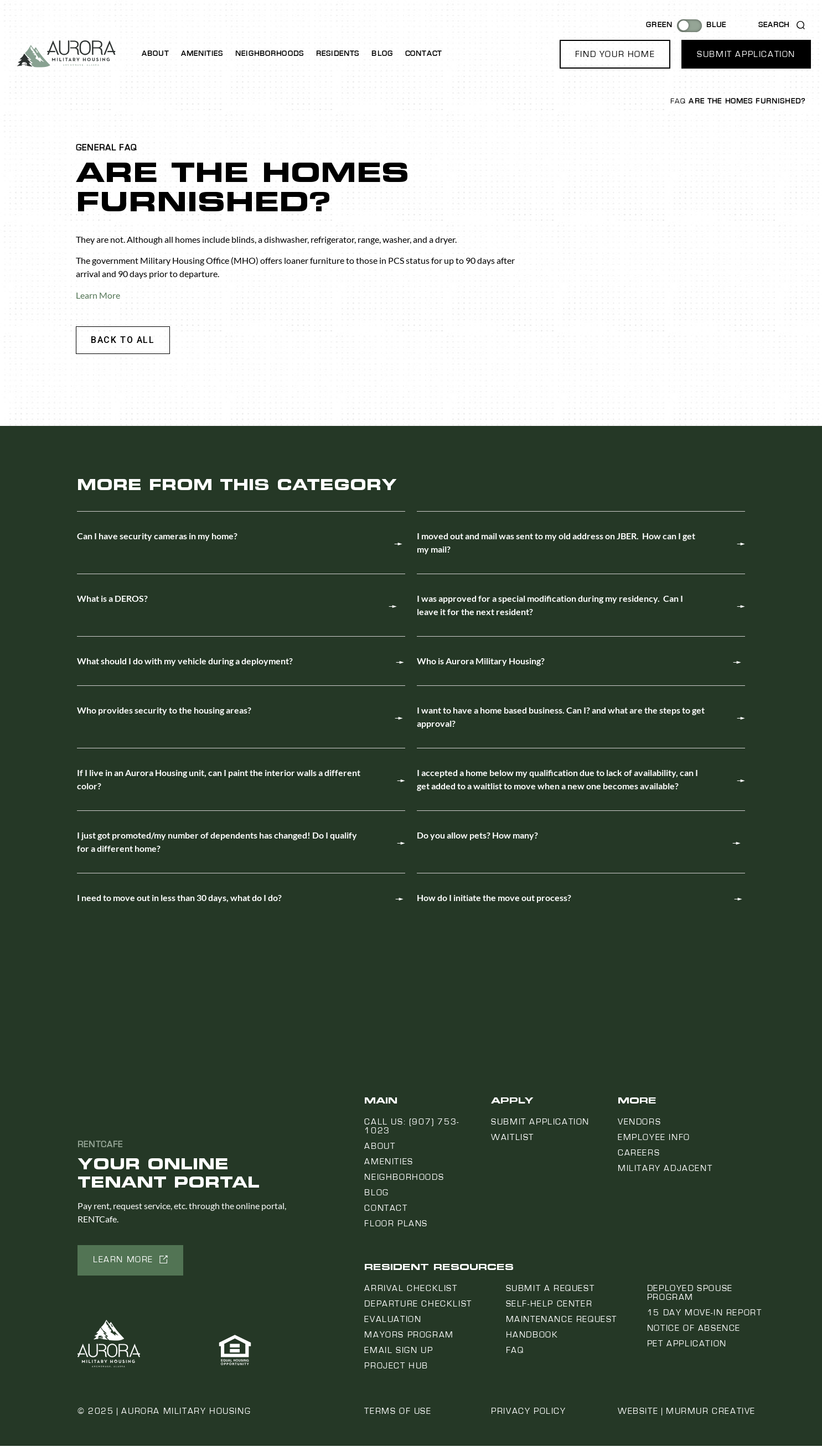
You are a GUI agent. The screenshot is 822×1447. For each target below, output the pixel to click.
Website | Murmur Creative (687, 1412)
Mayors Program (408, 1335)
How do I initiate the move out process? (494, 898)
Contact (423, 54)
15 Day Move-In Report (704, 1313)
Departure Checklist (418, 1304)
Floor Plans (396, 1224)
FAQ (678, 101)
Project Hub (396, 1366)
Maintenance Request (561, 1320)
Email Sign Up (398, 1351)
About (155, 54)
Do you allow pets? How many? (477, 836)
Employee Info (654, 1138)
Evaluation (392, 1320)
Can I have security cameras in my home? (157, 537)
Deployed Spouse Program (690, 1294)
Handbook (532, 1335)
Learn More (98, 295)
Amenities (202, 54)
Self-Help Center (549, 1304)
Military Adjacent (665, 1169)
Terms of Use (397, 1412)
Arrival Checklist (410, 1289)
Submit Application (540, 1122)
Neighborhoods (269, 54)
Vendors (639, 1122)
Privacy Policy (528, 1412)
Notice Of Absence (694, 1329)
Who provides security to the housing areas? (164, 711)
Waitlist (512, 1138)
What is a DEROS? (112, 599)
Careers (639, 1153)
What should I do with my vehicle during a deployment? (185, 662)
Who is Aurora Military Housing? (481, 662)
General (96, 147)
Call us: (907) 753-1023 (411, 1127)
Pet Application (687, 1344)
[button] (615, 54)
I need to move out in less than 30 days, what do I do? (179, 898)
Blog (382, 54)
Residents (337, 54)
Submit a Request (550, 1289)
